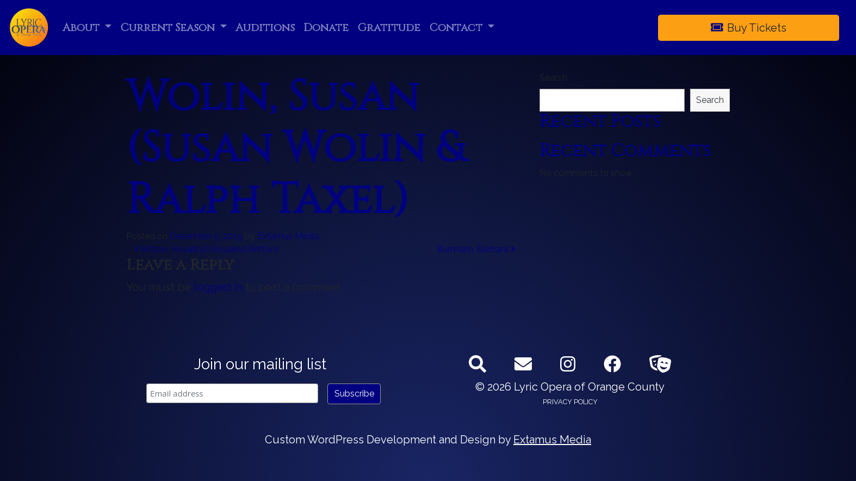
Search (553, 77)
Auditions (265, 27)
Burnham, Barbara (476, 249)
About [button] (82, 27)
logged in (218, 287)
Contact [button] (457, 27)
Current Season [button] (169, 27)
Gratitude (388, 27)
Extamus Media (288, 236)
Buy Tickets (749, 27)
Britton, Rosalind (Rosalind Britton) (206, 249)
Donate (326, 27)
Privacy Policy (570, 402)
